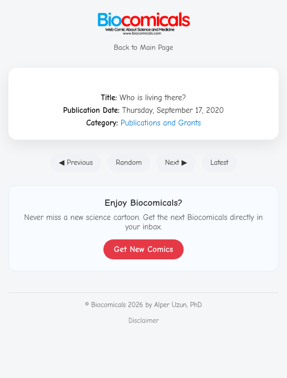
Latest (219, 162)
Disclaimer (144, 320)
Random (129, 162)
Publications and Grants (161, 123)
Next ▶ (176, 162)
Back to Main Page (144, 43)
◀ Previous (76, 162)
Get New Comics (143, 249)
